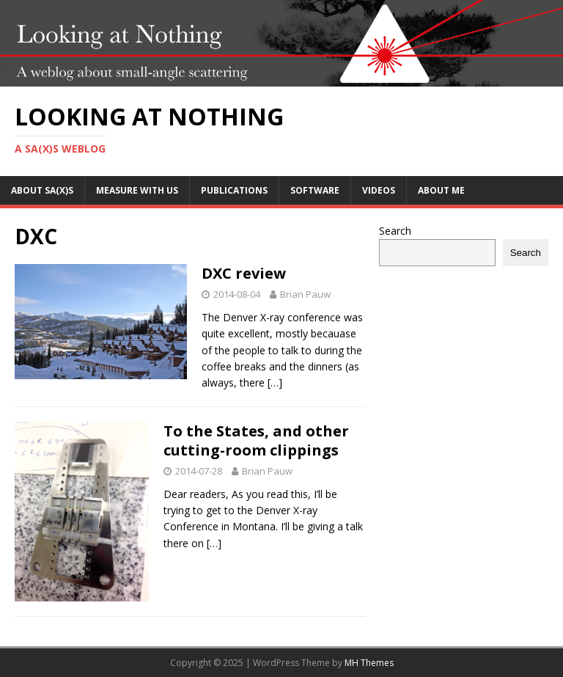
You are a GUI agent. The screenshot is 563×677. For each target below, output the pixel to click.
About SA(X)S (42, 190)
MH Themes (369, 662)
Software (314, 190)
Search (395, 231)
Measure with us (137, 190)
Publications (234, 190)
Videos (378, 190)
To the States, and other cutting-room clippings (256, 440)
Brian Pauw (305, 294)
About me (441, 190)
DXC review (244, 273)
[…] (275, 382)
